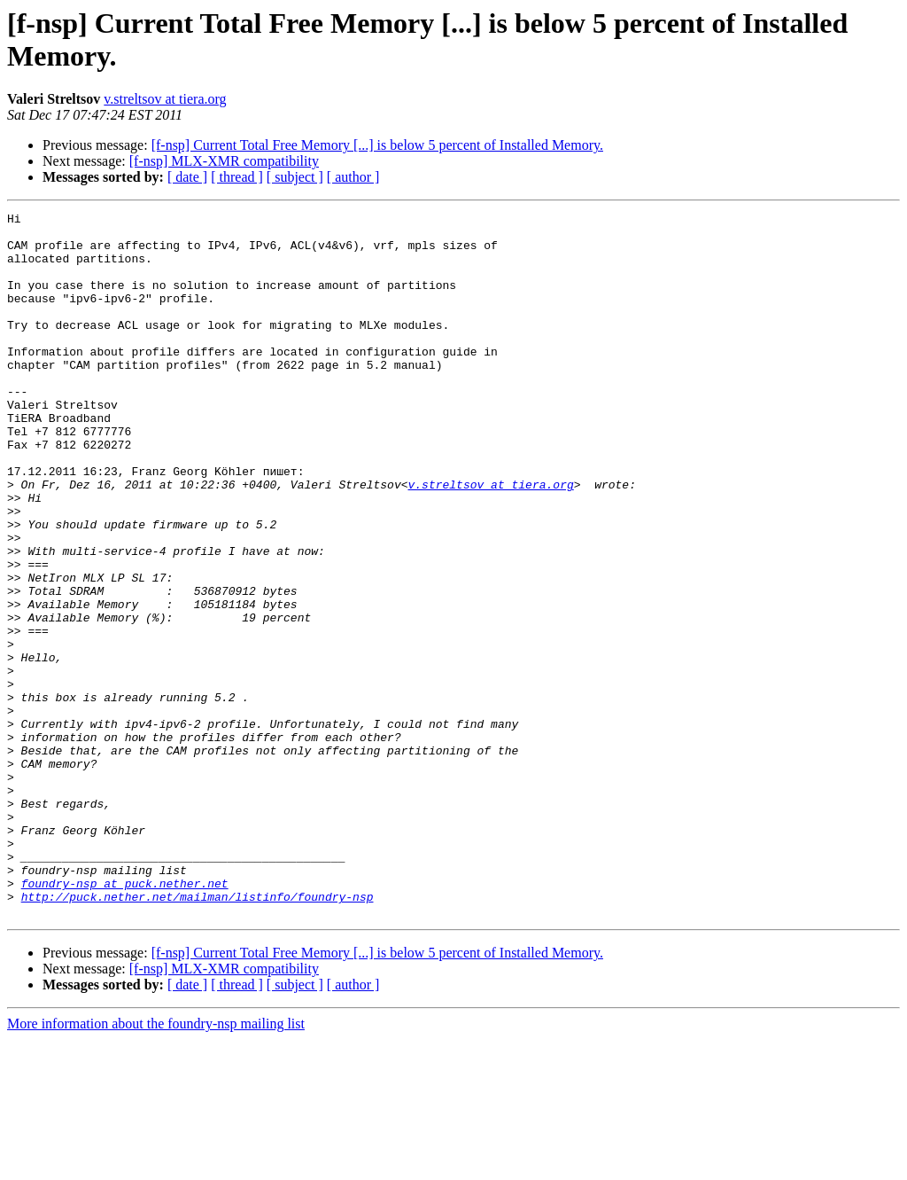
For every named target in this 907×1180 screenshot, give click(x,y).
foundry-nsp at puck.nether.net (125, 1019)
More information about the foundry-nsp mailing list (156, 1164)
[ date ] (187, 176)
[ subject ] (295, 176)
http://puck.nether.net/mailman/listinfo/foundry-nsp (197, 1035)
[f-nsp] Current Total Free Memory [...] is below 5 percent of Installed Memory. (377, 144)
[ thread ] (237, 176)
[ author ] (353, 176)
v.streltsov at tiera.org (165, 98)
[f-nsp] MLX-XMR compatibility (224, 160)
